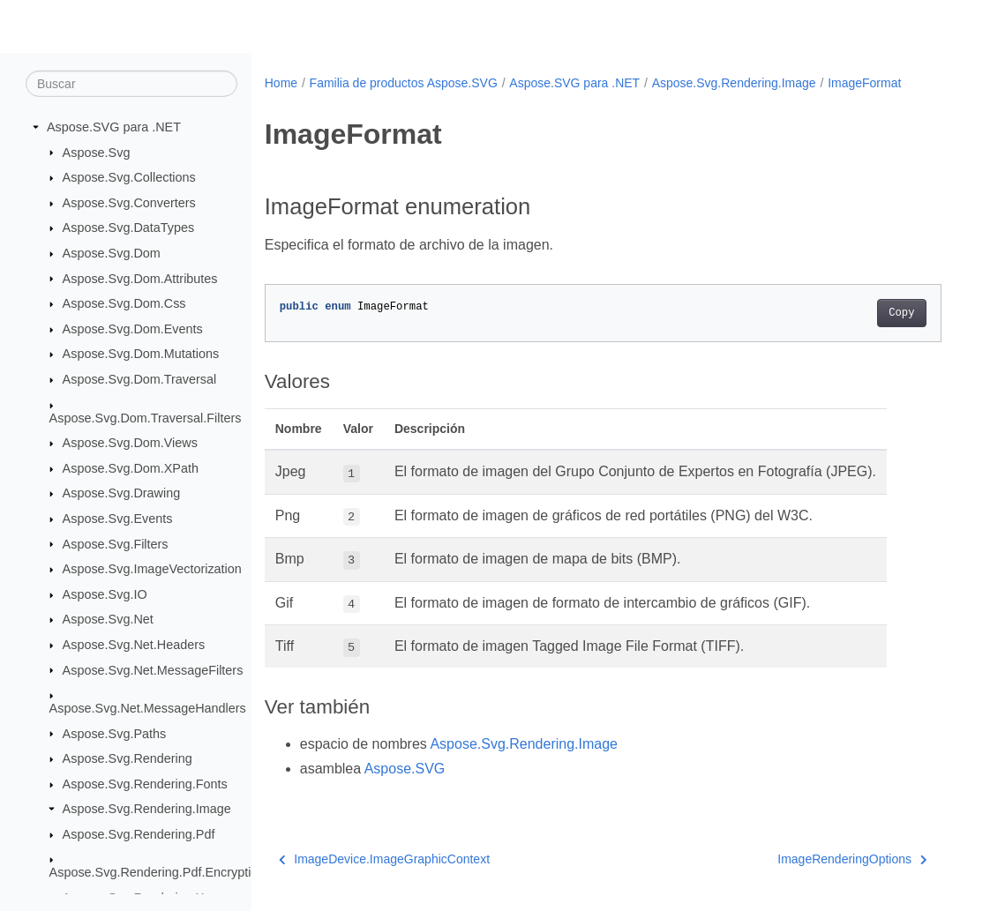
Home (281, 83)
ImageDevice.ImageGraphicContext (384, 859)
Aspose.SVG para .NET (114, 127)
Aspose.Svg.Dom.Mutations (141, 354)
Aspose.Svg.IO (105, 594)
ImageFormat (864, 83)
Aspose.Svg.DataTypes (129, 227)
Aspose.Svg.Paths (115, 733)
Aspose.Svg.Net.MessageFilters (153, 669)
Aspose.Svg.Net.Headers (134, 645)
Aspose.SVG (405, 768)
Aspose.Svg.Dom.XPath (131, 468)
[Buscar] (131, 84)
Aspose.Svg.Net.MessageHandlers (147, 708)
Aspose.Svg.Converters (129, 203)
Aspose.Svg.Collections (129, 177)
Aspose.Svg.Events (118, 519)
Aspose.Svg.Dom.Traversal (140, 379)
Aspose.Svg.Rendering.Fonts (145, 784)
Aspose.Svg (97, 152)
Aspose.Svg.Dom (112, 253)
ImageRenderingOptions (851, 859)
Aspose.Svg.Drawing (122, 493)
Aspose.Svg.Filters (116, 543)
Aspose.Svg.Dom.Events (133, 329)
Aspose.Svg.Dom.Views (130, 443)
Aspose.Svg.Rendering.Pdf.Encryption (157, 872)
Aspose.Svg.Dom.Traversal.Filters (145, 417)
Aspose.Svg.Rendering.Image (147, 809)
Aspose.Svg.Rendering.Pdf (139, 834)
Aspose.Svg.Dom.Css (124, 303)
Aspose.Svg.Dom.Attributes (140, 278)
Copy (901, 313)
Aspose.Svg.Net (108, 619)
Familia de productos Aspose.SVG (404, 83)
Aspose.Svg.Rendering (127, 758)
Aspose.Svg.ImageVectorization (152, 569)
